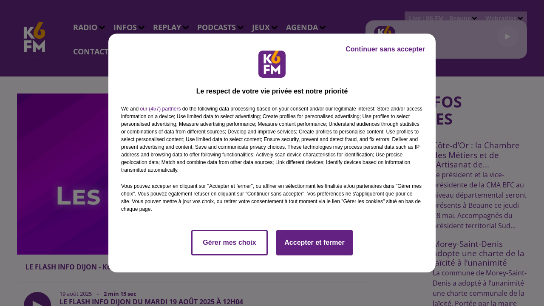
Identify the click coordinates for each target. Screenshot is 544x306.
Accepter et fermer (314, 242)
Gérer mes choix (229, 242)
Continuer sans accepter (385, 49)
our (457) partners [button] (160, 109)
